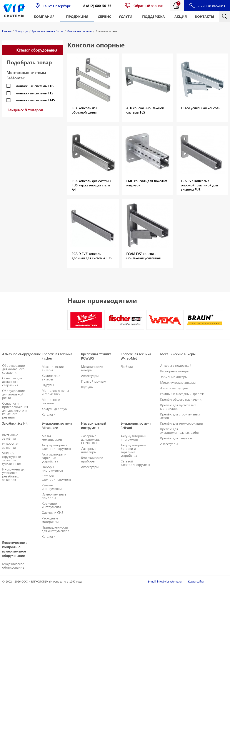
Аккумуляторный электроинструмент (56, 447)
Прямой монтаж (93, 381)
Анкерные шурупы (174, 388)
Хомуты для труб (54, 409)
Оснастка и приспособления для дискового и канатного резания (15, 410)
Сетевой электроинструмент (56, 478)
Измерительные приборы (54, 496)
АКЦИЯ (180, 16)
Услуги (125, 16)
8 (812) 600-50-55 (97, 5)
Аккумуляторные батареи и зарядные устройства (133, 450)
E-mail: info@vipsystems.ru (165, 581)
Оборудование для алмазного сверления (13, 369)
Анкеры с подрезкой (176, 365)
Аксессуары (90, 375)
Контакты (204, 16)
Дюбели (127, 366)
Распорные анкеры (174, 371)
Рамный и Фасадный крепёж (182, 394)
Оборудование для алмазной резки (13, 394)
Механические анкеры (53, 368)
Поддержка (153, 16)
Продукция (77, 16)
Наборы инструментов (52, 468)
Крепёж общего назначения (181, 399)
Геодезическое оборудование (13, 565)
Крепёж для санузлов (176, 438)
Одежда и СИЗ (52, 512)
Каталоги (48, 414)
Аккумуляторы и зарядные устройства (54, 457)
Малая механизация (52, 438)
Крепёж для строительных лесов (180, 416)
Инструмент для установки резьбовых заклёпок (14, 474)
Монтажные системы (51, 401)
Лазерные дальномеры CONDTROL (90, 439)
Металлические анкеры (178, 382)
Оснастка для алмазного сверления (12, 381)
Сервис (104, 16)
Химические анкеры (51, 377)
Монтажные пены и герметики (55, 392)
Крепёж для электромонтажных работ (179, 431)
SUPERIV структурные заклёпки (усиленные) (11, 458)
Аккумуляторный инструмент (133, 438)
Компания (44, 16)
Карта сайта (196, 581)
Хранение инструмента (51, 505)
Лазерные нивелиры (89, 450)
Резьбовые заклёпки (10, 446)
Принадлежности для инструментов (55, 529)
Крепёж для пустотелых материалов (178, 407)
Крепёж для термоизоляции (181, 423)
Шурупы (48, 385)
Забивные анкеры (174, 377)
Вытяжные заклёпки (10, 436)
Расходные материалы (50, 520)
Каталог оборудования (36, 50)
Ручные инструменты (52, 487)
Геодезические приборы (92, 459)
